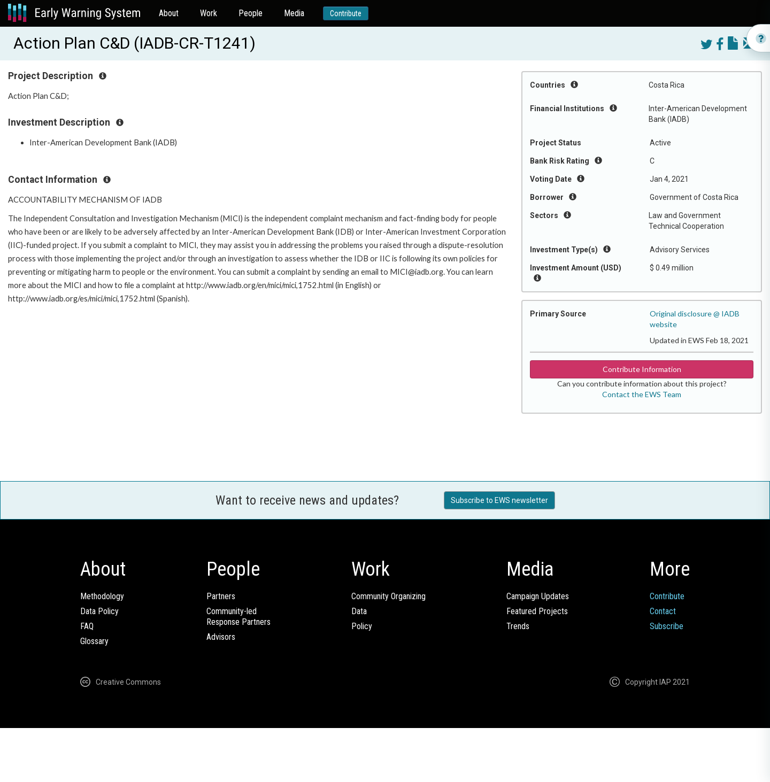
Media (294, 13)
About (169, 13)
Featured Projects (537, 611)
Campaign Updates (537, 596)
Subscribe (666, 626)
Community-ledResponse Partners (238, 616)
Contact (663, 611)
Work (208, 13)
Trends (517, 626)
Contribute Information (642, 369)
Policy (361, 626)
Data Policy (99, 611)
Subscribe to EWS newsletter (499, 500)
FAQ (87, 626)
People (250, 13)
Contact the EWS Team (641, 394)
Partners (220, 596)
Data (359, 611)
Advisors (220, 637)
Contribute (345, 13)
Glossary (94, 641)
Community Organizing (388, 596)
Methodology (102, 596)
